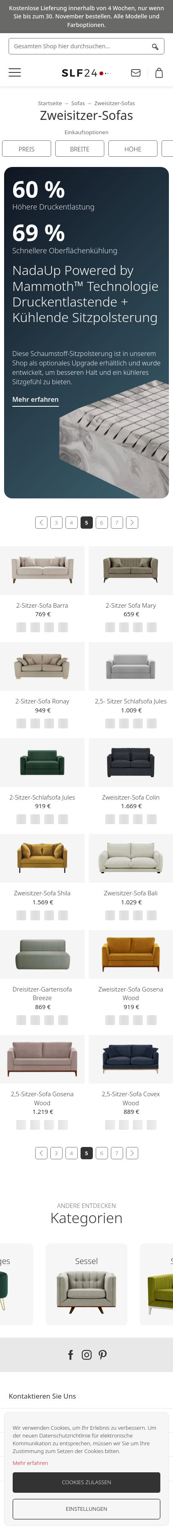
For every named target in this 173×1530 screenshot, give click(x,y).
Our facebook (71, 1355)
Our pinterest (103, 1355)
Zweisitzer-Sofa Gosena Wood (130, 993)
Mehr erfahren (30, 1463)
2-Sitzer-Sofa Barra (42, 605)
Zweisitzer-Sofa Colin (131, 797)
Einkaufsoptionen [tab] (87, 132)
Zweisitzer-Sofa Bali (130, 893)
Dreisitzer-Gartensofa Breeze (42, 993)
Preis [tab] (27, 149)
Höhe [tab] (133, 149)
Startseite (50, 103)
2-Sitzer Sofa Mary (131, 605)
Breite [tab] (80, 149)
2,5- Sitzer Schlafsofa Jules (130, 701)
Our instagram (87, 1355)
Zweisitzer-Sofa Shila (42, 893)
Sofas (78, 103)
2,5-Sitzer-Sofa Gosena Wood (42, 1098)
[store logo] (86, 73)
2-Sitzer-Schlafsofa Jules (42, 797)
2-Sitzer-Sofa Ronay (42, 701)
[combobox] (86, 46)
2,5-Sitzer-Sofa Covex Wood (131, 1098)
